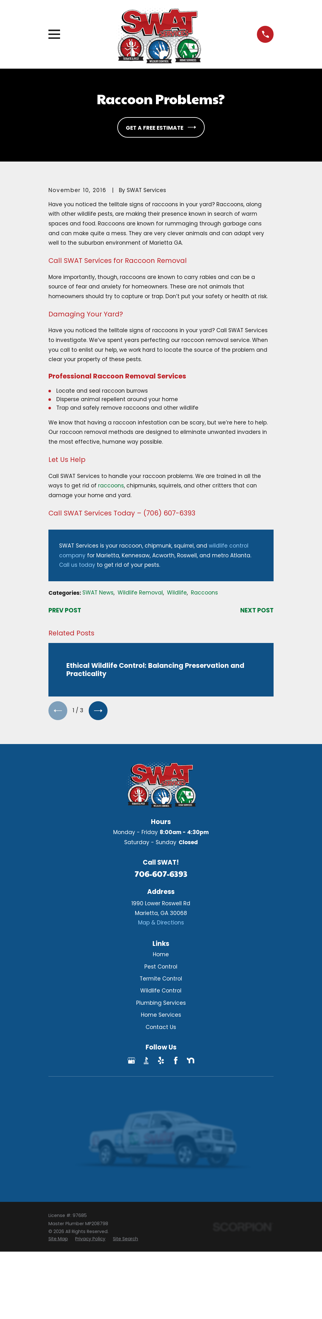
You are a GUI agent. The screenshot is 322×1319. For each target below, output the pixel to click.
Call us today (77, 565)
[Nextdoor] (190, 1061)
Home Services (161, 1015)
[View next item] (98, 710)
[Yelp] (161, 1061)
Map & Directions (161, 923)
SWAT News (98, 592)
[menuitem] (58, 1239)
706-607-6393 (161, 873)
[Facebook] (176, 1061)
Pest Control (160, 967)
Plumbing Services (161, 1003)
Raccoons (204, 592)
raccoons (111, 485)
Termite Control (161, 979)
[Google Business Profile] (131, 1061)
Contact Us (161, 1027)
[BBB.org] (146, 1061)
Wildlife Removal (140, 592)
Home (161, 954)
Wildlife (177, 592)
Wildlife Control (160, 991)
